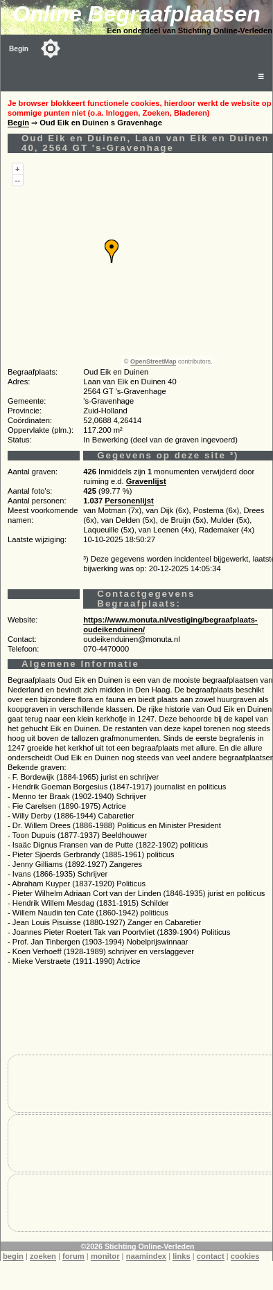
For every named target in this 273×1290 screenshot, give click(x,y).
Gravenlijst (146, 481)
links (182, 1256)
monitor (105, 1256)
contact (210, 1256)
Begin (18, 49)
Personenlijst (129, 500)
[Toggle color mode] (50, 48)
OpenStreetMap (153, 361)
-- (17, 180)
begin (13, 1256)
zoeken (43, 1256)
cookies (245, 1256)
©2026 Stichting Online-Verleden (137, 1246)
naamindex (146, 1256)
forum (73, 1256)
